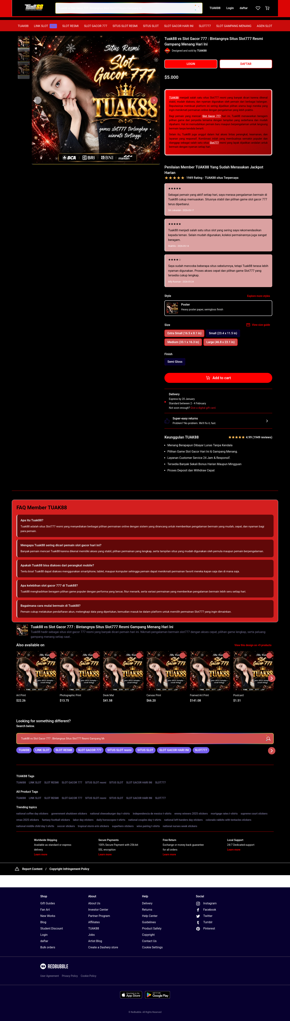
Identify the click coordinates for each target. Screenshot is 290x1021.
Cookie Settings (152, 947)
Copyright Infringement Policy (69, 869)
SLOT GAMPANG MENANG (233, 26)
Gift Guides (47, 903)
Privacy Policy (70, 975)
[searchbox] (145, 738)
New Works (47, 916)
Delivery (147, 903)
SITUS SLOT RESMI (125, 26)
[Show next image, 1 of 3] (154, 100)
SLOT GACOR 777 (95, 26)
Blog (43, 922)
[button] (24, 42)
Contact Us (149, 941)
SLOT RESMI (70, 26)
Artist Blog (95, 941)
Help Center (150, 916)
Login (44, 935)
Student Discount (51, 928)
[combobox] (129, 8)
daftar (44, 941)
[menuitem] (23, 26)
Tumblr (204, 922)
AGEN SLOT (264, 26)
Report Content (32, 869)
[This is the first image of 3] (37, 100)
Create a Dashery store (103, 947)
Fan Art (45, 909)
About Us (94, 903)
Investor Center (98, 909)
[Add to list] (52, 655)
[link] (24, 750)
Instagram (206, 903)
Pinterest (205, 929)
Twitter (204, 916)
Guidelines (149, 922)
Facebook (206, 910)
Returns (147, 909)
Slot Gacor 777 (211, 116)
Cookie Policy (88, 975)
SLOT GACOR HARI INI (178, 26)
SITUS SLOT (151, 26)
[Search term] (197, 8)
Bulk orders (47, 947)
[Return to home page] (34, 8)
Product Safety (151, 928)
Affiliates (94, 922)
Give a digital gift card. (203, 407)
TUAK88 (23, 26)
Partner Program (99, 916)
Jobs (91, 935)
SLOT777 (205, 26)
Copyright (148, 935)
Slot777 (214, 142)
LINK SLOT (45, 26)
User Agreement (49, 975)
